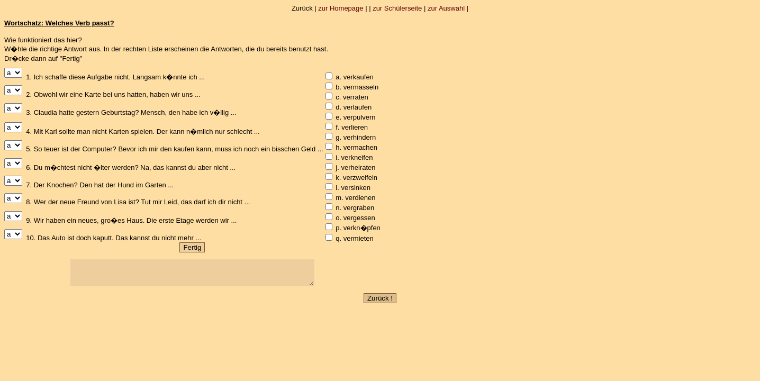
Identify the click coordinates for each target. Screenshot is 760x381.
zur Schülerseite (397, 8)
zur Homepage (340, 8)
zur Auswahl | (448, 8)
